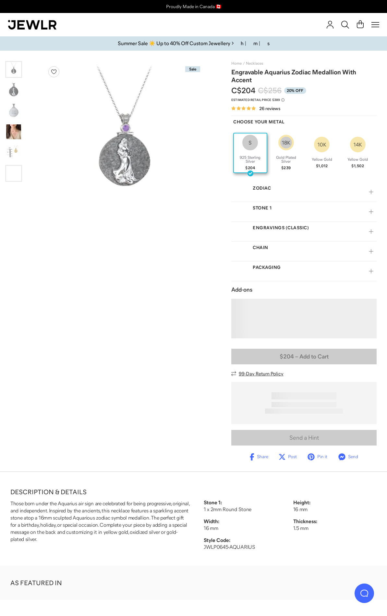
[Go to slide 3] (13, 111)
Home (236, 63)
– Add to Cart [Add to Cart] (304, 356)
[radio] (250, 153)
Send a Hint (304, 438)
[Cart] (360, 25)
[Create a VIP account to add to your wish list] (53, 71)
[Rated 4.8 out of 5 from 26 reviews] (255, 108)
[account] (330, 25)
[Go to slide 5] (13, 152)
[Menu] (375, 25)
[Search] (345, 25)
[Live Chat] (364, 593)
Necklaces (254, 63)
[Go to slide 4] (13, 131)
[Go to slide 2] (13, 90)
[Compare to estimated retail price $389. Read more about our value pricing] (257, 100)
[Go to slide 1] (13, 69)
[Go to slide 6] (13, 173)
